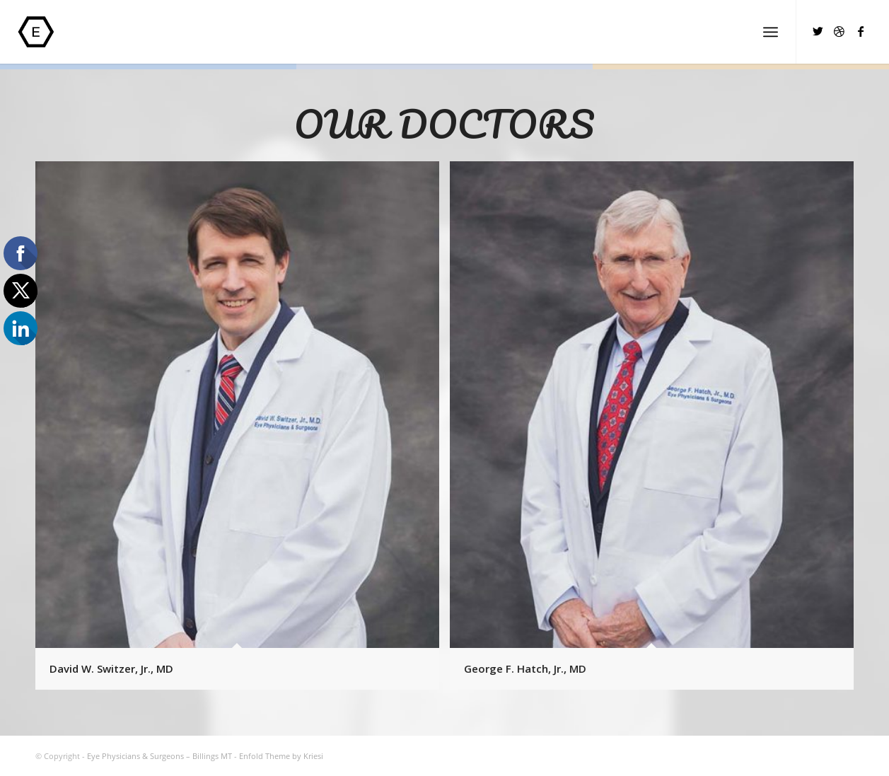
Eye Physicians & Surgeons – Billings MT (159, 756)
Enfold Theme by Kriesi (281, 756)
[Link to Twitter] (818, 31)
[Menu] (770, 32)
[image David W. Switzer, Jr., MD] (242, 430)
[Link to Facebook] (860, 31)
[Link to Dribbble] (839, 31)
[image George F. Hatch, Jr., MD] (657, 430)
